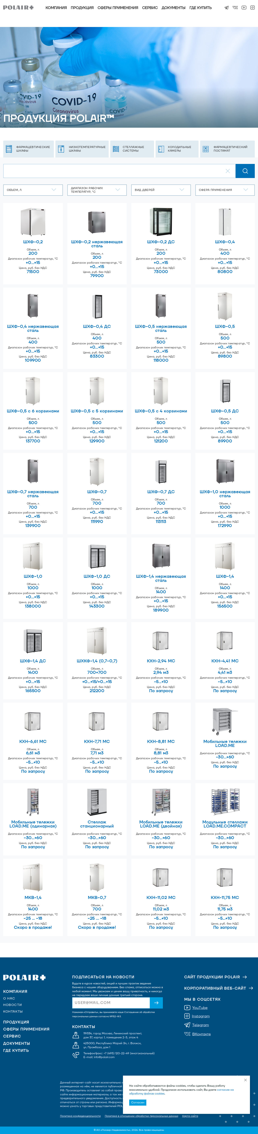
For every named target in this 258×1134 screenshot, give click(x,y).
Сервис (150, 7)
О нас (9, 998)
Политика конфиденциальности (80, 1116)
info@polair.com (104, 1057)
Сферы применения (118, 7)
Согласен (137, 1102)
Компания (56, 7)
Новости (12, 1005)
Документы (173, 7)
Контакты (13, 1011)
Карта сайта (190, 1116)
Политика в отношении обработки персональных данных (141, 1116)
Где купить (200, 7)
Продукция (82, 7)
